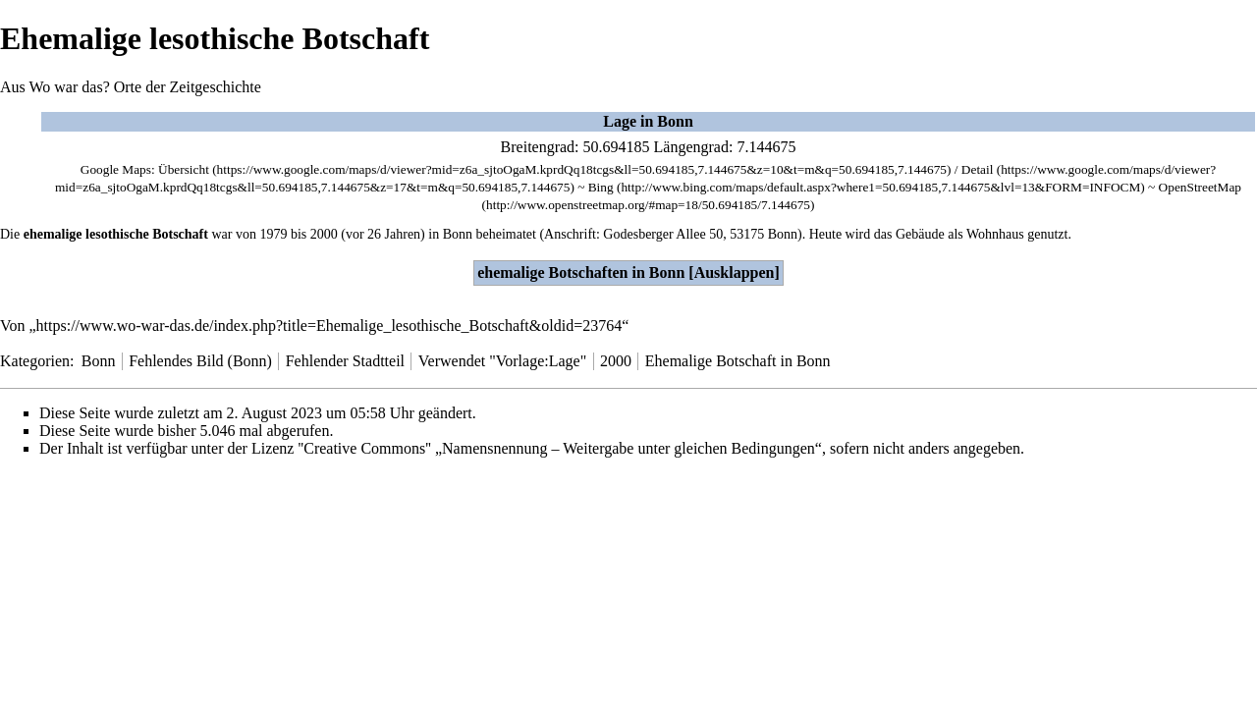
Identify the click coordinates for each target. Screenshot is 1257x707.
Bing (601, 187)
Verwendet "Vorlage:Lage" (502, 361)
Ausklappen (734, 272)
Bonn (457, 234)
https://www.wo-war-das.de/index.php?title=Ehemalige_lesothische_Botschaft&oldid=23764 (329, 325)
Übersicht (183, 169)
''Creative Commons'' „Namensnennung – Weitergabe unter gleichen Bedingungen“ (560, 448)
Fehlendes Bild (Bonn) (200, 361)
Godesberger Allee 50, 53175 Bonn (700, 234)
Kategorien (35, 361)
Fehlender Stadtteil (345, 361)
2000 (324, 234)
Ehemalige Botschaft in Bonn (738, 361)
